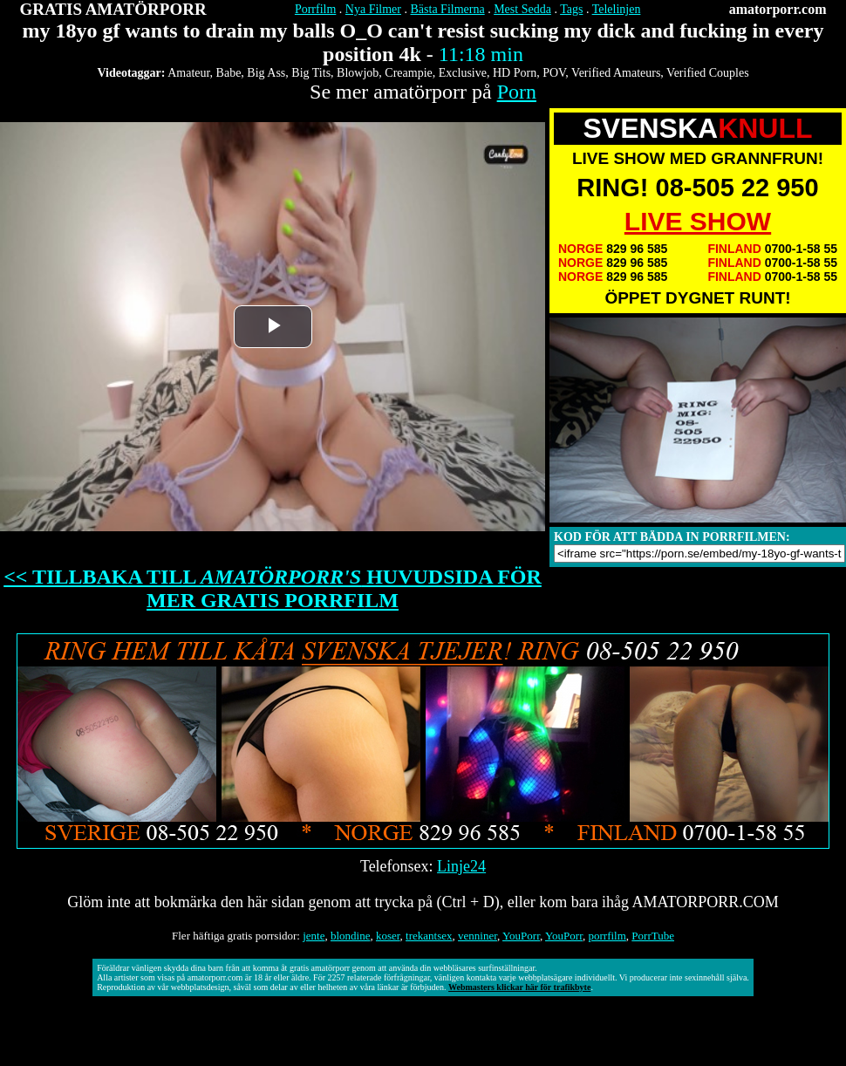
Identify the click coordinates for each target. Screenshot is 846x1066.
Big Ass (266, 72)
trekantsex (429, 935)
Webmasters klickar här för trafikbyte (519, 987)
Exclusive (463, 72)
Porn (516, 91)
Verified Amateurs (615, 72)
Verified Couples (707, 72)
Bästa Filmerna (448, 9)
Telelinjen (616, 9)
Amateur (188, 72)
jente (313, 935)
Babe (229, 72)
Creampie (408, 72)
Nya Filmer (373, 9)
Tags (571, 9)
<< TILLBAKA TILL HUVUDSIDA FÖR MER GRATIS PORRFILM (272, 588)
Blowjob (358, 72)
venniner (477, 935)
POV (553, 72)
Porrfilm (315, 9)
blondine (351, 935)
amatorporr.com (778, 9)
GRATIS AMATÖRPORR (113, 9)
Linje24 (461, 866)
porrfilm (607, 935)
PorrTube (652, 935)
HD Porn (514, 72)
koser (388, 935)
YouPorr (521, 935)
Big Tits (311, 72)
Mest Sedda (522, 9)
